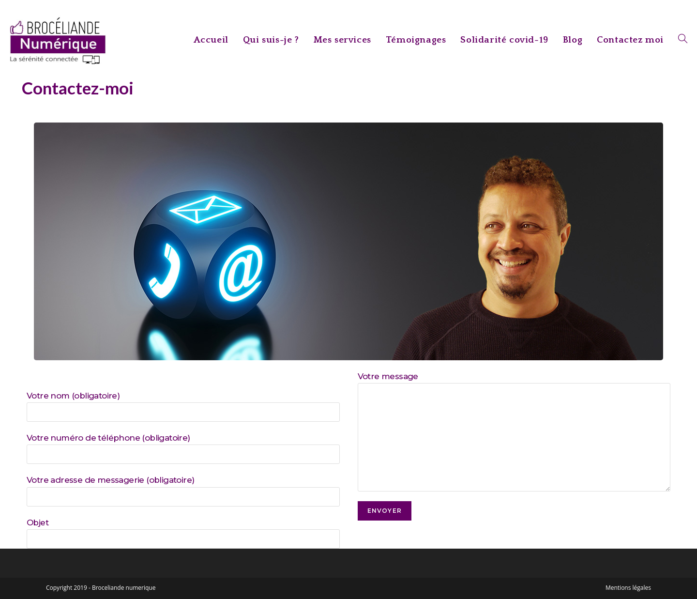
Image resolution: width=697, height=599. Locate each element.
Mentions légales (628, 588)
